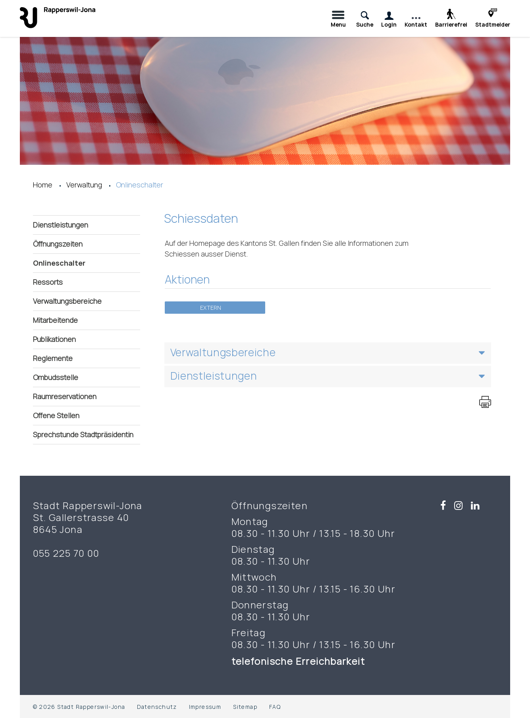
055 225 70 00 (66, 553)
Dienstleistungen (60, 225)
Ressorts (48, 282)
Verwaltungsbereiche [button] (223, 352)
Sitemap (245, 706)
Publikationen (54, 339)
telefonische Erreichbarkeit (299, 661)
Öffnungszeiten (58, 244)
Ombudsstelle (55, 377)
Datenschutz (157, 706)
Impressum (205, 706)
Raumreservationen (64, 396)
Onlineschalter (83, 263)
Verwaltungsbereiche (67, 301)
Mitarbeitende (55, 320)
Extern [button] (211, 307)
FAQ (275, 706)
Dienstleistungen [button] (213, 376)
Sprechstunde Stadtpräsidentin (83, 434)
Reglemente (53, 358)
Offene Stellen (56, 415)
